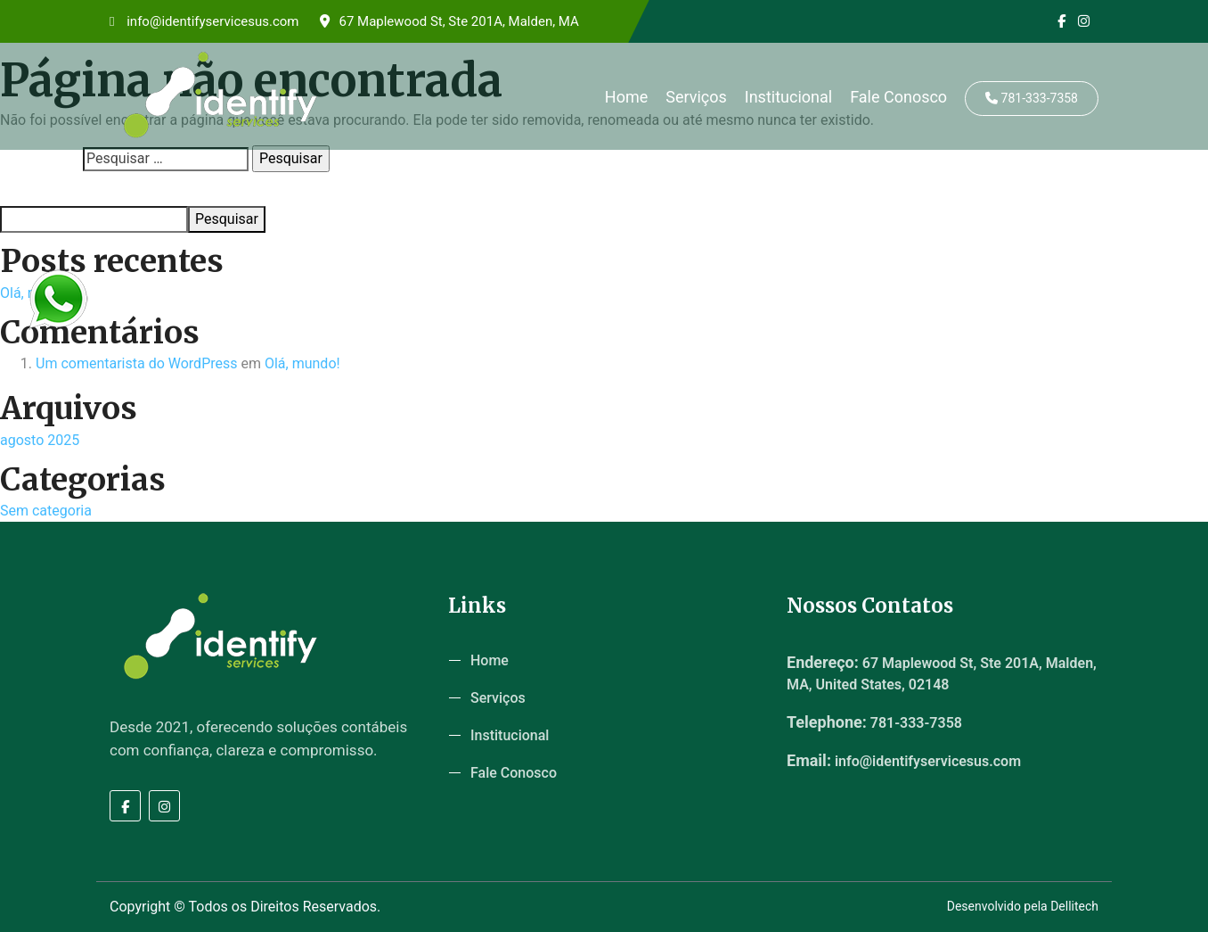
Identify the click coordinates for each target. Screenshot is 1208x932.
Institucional (788, 96)
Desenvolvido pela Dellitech (1022, 906)
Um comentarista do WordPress (137, 363)
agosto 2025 (39, 440)
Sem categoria (46, 510)
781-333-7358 (1031, 98)
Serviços (696, 96)
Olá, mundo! (302, 363)
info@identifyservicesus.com (204, 21)
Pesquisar (27, 189)
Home (626, 96)
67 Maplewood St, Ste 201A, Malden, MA (449, 21)
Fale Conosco (898, 96)
